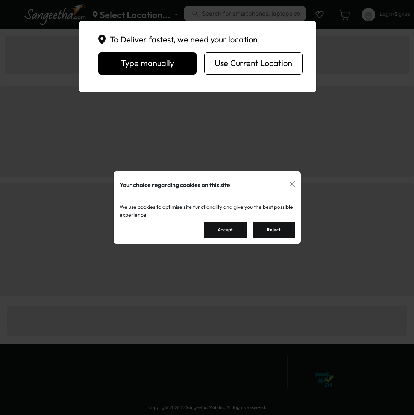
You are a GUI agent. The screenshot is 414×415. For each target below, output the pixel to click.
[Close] (292, 184)
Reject (274, 229)
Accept (225, 229)
